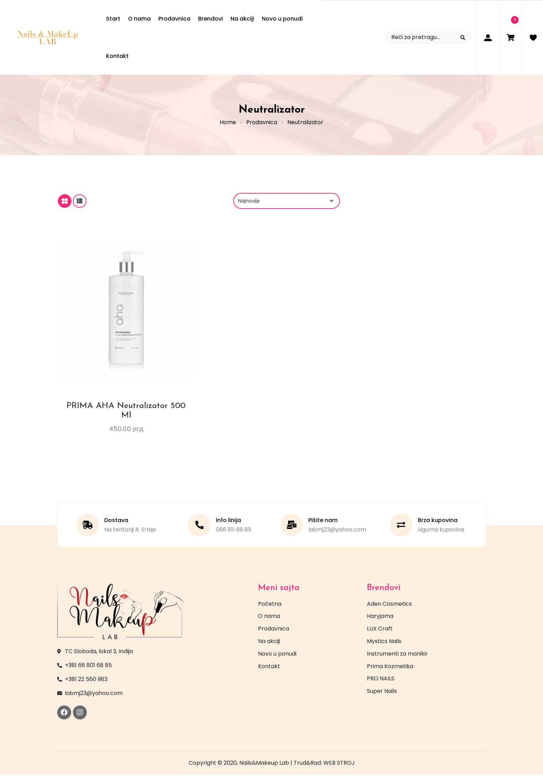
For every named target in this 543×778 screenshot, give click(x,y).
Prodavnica (261, 124)
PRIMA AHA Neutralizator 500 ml (126, 414)
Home (228, 124)
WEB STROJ (339, 766)
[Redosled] (286, 204)
